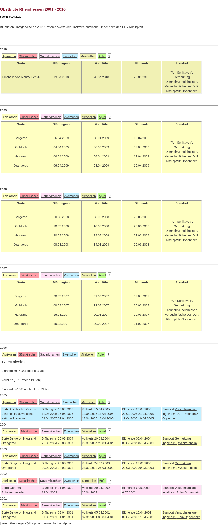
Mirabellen (89, 117)
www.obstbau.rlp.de (57, 523)
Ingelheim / (169, 443)
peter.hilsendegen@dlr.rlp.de (20, 523)
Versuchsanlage (185, 409)
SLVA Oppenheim (188, 492)
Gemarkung (183, 438)
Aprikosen (9, 56)
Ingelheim (169, 414)
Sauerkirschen (50, 56)
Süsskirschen (28, 56)
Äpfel (101, 56)
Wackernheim (187, 443)
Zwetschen (70, 56)
